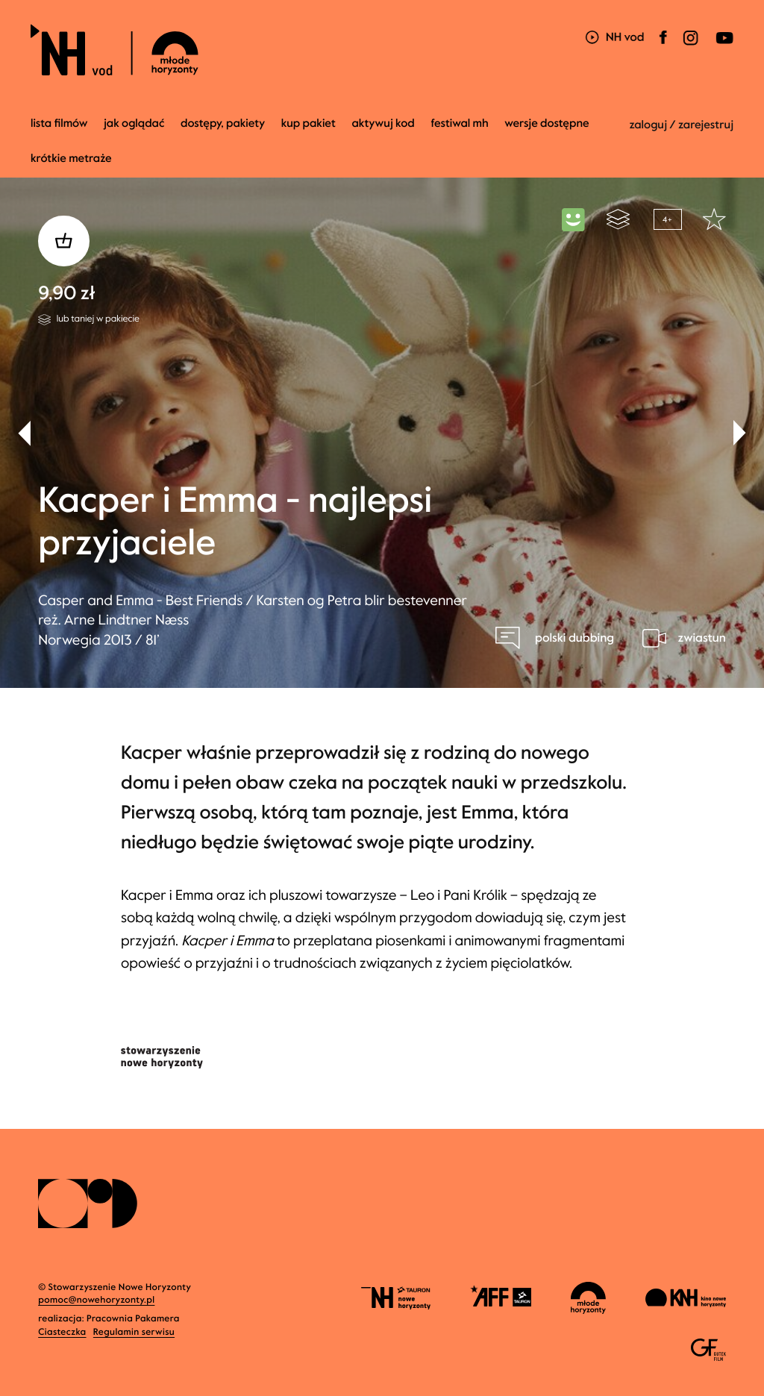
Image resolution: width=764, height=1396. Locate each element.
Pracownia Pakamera (133, 1319)
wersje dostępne (546, 123)
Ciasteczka (62, 1333)
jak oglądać (134, 123)
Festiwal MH (459, 123)
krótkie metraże (71, 158)
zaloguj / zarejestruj (681, 125)
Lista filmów (59, 123)
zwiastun (701, 638)
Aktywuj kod (382, 123)
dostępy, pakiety (223, 123)
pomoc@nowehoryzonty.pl (96, 1300)
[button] (740, 433)
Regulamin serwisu (134, 1333)
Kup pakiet (308, 123)
